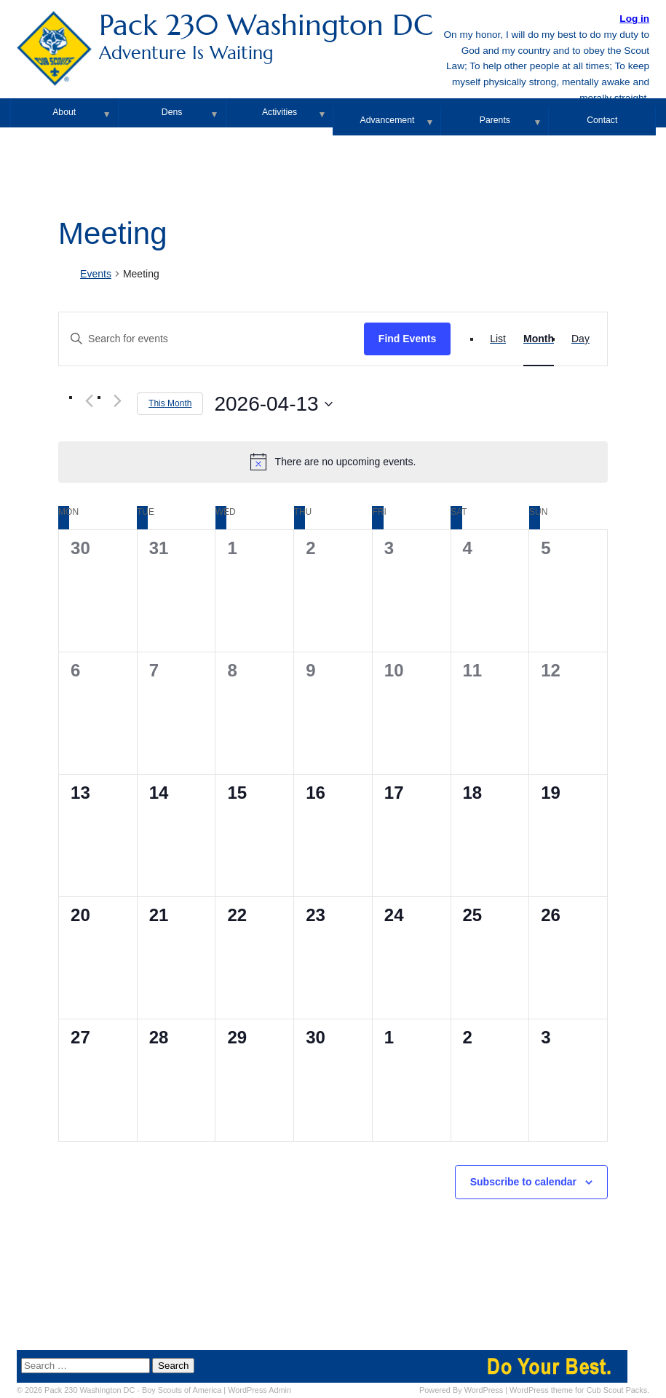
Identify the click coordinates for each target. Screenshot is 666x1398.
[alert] (333, 461)
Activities (279, 112)
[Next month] (117, 400)
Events (95, 274)
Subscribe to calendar (523, 1182)
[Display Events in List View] (498, 339)
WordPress (484, 1390)
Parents (495, 120)
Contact (602, 120)
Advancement (387, 120)
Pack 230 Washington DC (333, 36)
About (64, 112)
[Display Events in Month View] (538, 339)
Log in (634, 18)
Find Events (407, 338)
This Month (169, 403)
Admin (259, 1390)
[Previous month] (89, 400)
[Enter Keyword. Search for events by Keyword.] (211, 339)
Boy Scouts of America (181, 1390)
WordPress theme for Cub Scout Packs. (579, 1390)
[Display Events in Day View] (580, 339)
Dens (172, 112)
